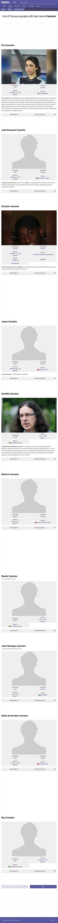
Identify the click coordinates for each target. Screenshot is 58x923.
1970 (18, 177)
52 (16, 94)
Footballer (43, 259)
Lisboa (44, 522)
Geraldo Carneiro (10, 393)
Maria (15, 758)
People (4, 6)
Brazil (39, 178)
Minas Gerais (18, 443)
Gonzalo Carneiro (10, 206)
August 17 (41, 860)
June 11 (41, 436)
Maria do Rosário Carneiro (14, 715)
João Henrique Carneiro (13, 646)
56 (16, 179)
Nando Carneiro (9, 576)
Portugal (41, 369)
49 (16, 370)
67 (16, 696)
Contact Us (52, 920)
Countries (31, 6)
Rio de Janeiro (46, 178)
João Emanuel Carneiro (13, 130)
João (15, 172)
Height (38, 6)
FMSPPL (5, 2)
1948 (18, 763)
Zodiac (24, 6)
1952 (45, 436)
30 (16, 255)
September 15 (13, 92)
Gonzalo (15, 248)
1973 (19, 92)
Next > (43, 886)
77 (16, 765)
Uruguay (36, 254)
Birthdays (17, 6)
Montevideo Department (46, 254)
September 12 (13, 253)
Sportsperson (15, 263)
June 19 (13, 694)
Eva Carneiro (7, 45)
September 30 (13, 368)
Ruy (15, 861)
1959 (17, 694)
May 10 (14, 521)
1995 (19, 253)
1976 (19, 368)
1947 (17, 521)
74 (44, 438)
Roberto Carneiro (10, 474)
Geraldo (15, 437)
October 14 (13, 763)
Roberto (15, 516)
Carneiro (42, 87)
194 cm (14, 260)
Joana (15, 364)
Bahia (45, 695)
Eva (15, 87)
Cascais (48, 522)
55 (44, 861)
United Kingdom (43, 93)
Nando (15, 620)
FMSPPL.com (16, 920)
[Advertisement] (29, 30)
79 (16, 523)
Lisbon (46, 369)
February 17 (13, 177)
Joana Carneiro (9, 321)
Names (10, 6)
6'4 (17, 260)
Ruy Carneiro (8, 817)
